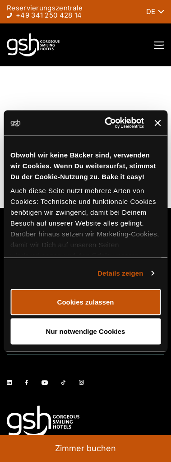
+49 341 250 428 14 (49, 15)
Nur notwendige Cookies (85, 331)
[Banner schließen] (157, 123)
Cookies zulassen (85, 301)
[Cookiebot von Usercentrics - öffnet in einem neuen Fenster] (108, 123)
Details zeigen (120, 273)
